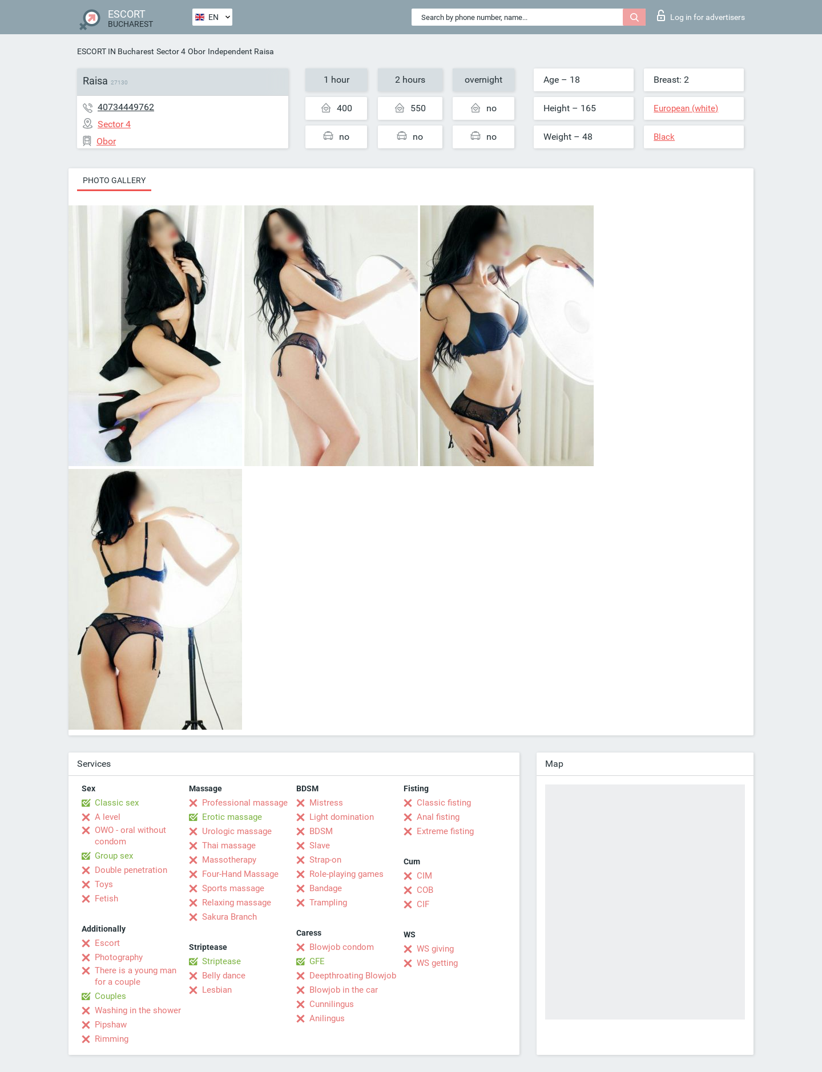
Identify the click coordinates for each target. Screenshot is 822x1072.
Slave (319, 845)
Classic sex (117, 803)
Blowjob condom (341, 947)
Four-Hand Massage (240, 874)
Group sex (114, 856)
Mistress (326, 803)
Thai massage (229, 845)
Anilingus (327, 1018)
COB (425, 890)
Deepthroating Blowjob (352, 975)
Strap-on (325, 860)
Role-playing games (346, 874)
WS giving (435, 949)
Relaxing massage (236, 902)
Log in (701, 15)
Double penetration (131, 870)
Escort (107, 943)
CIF (423, 904)
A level (107, 817)
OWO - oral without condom (130, 836)
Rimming (111, 1039)
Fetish (106, 898)
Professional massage (245, 803)
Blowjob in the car (343, 990)
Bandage (325, 888)
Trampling (328, 902)
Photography (119, 957)
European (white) (686, 108)
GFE (317, 961)
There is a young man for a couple (135, 976)
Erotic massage (232, 817)
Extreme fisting (445, 831)
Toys (104, 884)
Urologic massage (237, 831)
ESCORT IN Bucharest (115, 51)
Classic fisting (444, 803)
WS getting (437, 963)
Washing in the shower (138, 1010)
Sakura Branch (229, 917)
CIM (424, 876)
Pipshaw (111, 1025)
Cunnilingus (331, 1004)
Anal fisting (438, 817)
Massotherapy (229, 860)
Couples (110, 996)
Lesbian (217, 990)
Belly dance (223, 975)
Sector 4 (171, 51)
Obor (197, 51)
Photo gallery (114, 180)
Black (664, 137)
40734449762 (126, 107)
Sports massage (233, 888)
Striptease (221, 961)
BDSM (321, 831)
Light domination (341, 817)
